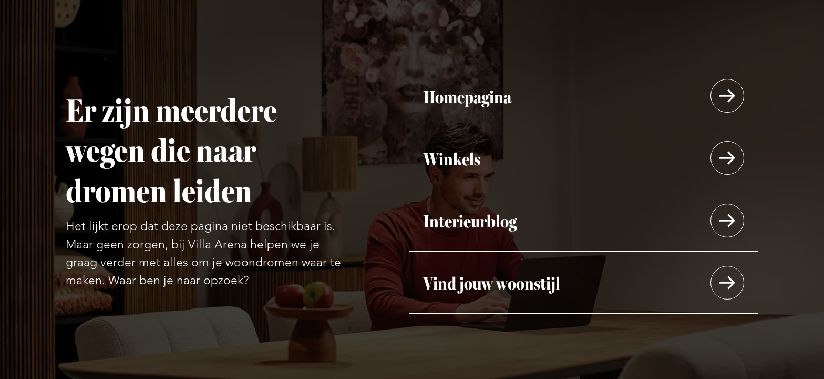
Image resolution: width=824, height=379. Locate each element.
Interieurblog (470, 220)
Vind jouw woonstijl (491, 282)
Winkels (451, 158)
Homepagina (467, 96)
